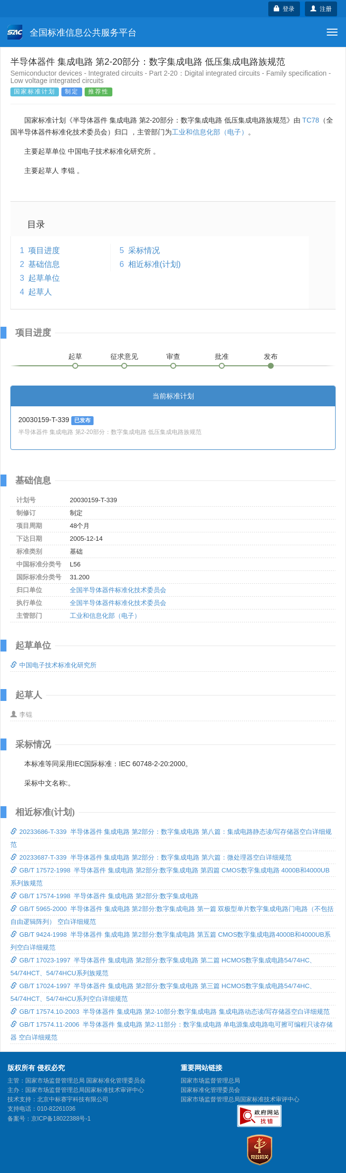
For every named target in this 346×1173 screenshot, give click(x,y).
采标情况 (144, 250)
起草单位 (44, 278)
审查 (173, 356)
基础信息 (44, 264)
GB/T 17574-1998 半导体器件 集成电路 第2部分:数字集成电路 (104, 896)
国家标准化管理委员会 (210, 1089)
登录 (284, 8)
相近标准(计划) (154, 264)
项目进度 (44, 250)
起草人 (40, 292)
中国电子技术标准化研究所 (53, 665)
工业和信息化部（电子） (210, 132)
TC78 (310, 120)
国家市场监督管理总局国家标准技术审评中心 (240, 1099)
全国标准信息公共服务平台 (72, 32)
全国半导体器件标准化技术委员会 (118, 590)
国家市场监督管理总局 (210, 1080)
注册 (321, 8)
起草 (75, 356)
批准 (222, 356)
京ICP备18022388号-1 (61, 1118)
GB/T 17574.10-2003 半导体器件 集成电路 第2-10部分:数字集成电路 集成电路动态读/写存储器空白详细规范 (170, 1011)
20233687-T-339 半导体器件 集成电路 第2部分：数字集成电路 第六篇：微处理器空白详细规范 (151, 857)
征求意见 (124, 356)
